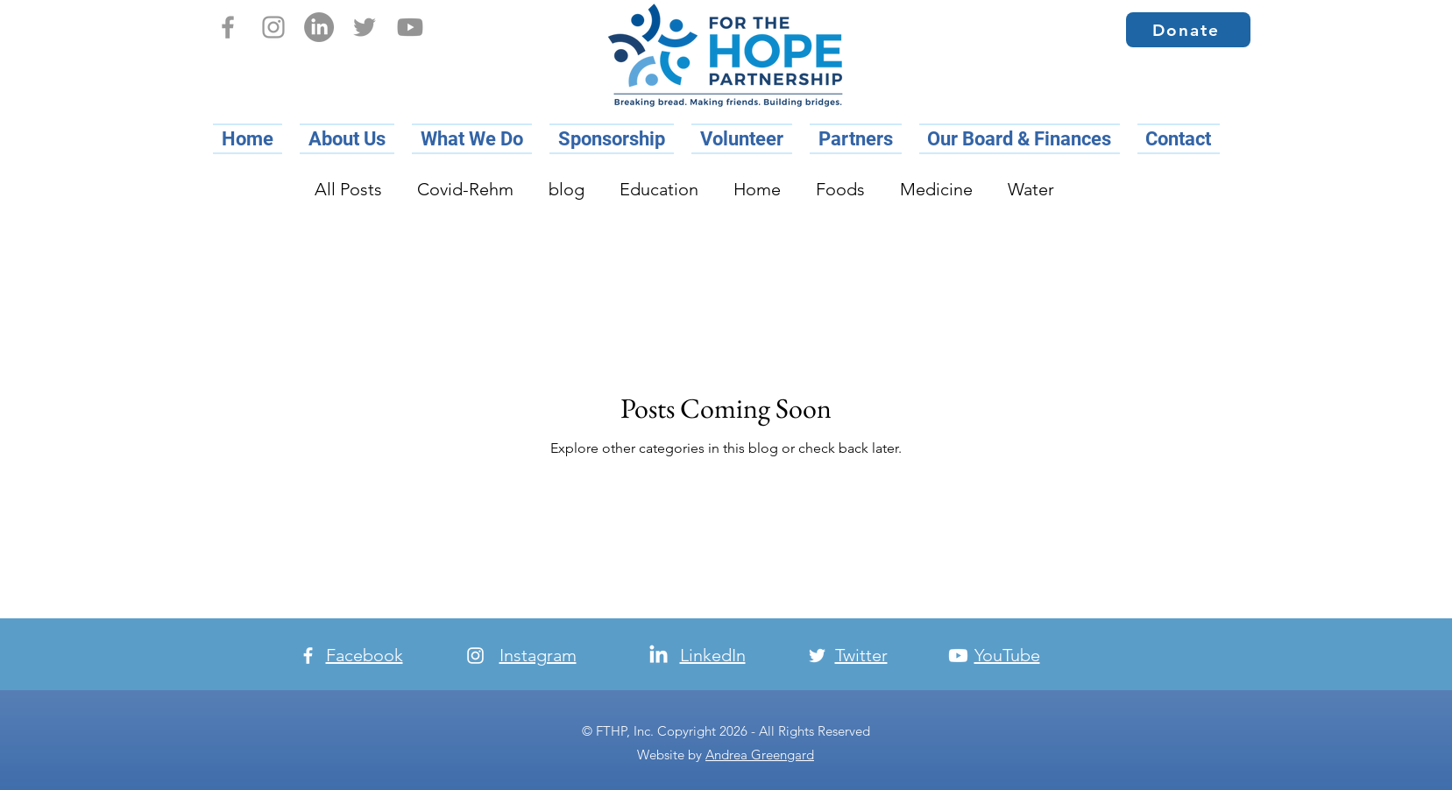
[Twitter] (364, 27)
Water (1031, 189)
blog (566, 189)
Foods (840, 189)
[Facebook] (228, 27)
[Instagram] (273, 27)
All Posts (348, 189)
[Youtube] (410, 27)
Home (757, 189)
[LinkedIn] (319, 27)
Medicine (936, 189)
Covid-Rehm (465, 189)
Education (659, 189)
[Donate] (1188, 29)
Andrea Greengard (759, 754)
